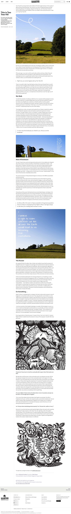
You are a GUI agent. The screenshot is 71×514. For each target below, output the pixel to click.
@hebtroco (16, 502)
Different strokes (4, 490)
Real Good (68, 490)
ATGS (32, 511)
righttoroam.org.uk (36, 470)
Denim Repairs (27, 502)
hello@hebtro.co (17, 497)
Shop (2, 1)
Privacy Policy (24, 508)
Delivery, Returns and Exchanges (30, 497)
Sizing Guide (27, 499)
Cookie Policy (29, 508)
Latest (7, 1)
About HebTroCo (44, 497)
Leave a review (17, 499)
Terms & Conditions (17, 508)
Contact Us (43, 502)
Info (12, 1)
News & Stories (44, 499)
